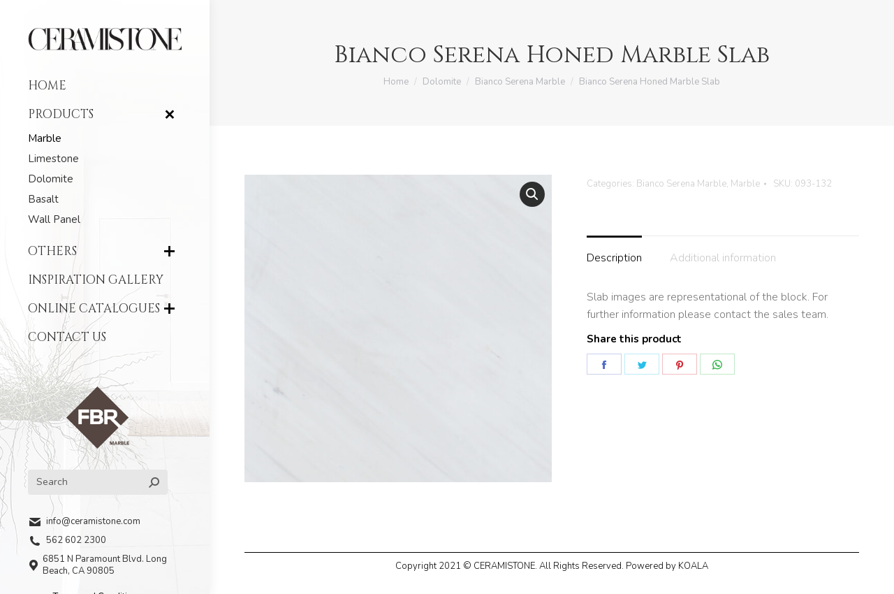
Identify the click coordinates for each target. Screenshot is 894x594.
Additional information (723, 258)
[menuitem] (105, 85)
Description (614, 258)
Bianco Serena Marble (681, 184)
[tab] (614, 252)
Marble (745, 184)
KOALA (693, 566)
